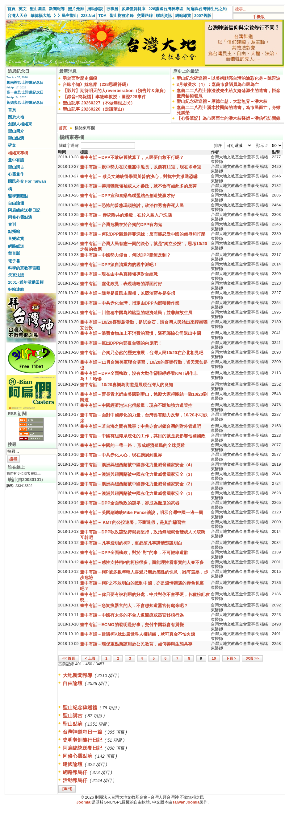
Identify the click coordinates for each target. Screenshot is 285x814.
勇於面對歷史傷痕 (80, 78)
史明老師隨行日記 (82, 740)
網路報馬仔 (75, 772)
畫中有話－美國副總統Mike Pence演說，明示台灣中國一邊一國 (141, 512)
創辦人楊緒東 (20, 124)
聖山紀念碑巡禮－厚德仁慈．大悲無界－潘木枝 (222, 101)
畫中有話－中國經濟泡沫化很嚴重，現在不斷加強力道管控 (136, 405)
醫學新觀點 (18, 196)
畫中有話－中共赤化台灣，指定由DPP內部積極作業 (130, 303)
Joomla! (84, 802)
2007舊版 (202, 15)
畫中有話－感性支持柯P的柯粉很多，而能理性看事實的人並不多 (142, 562)
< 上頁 (90, 658)
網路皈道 (16, 246)
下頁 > (231, 658)
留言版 (14, 253)
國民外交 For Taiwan (27, 181)
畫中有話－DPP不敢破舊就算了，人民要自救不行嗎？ (132, 157)
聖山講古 (16, 167)
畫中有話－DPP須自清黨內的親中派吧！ (119, 264)
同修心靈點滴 (20, 217)
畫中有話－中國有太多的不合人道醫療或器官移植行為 (132, 615)
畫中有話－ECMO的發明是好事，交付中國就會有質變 (132, 624)
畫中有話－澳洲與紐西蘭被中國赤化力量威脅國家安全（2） (137, 483)
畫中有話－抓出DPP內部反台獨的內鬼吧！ (121, 343)
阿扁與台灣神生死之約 (207, 8)
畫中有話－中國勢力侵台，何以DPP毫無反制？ (125, 255)
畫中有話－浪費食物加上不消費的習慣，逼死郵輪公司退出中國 (140, 333)
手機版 (259, 16)
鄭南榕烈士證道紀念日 (25, 82)
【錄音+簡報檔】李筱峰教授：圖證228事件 (104, 96)
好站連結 (16, 289)
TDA (102, 15)
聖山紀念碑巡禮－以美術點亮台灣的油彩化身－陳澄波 (228, 78)
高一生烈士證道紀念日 (25, 92)
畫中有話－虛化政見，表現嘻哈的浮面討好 (121, 283)
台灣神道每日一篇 (82, 732)
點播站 (14, 231)
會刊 (12, 224)
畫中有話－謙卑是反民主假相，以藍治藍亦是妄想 (127, 293)
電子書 (14, 261)
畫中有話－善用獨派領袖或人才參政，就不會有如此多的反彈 (138, 186)
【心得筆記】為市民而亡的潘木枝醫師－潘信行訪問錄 (228, 118)
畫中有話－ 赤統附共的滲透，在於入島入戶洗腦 (126, 215)
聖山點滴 (16, 138)
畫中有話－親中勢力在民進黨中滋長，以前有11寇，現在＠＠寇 (141, 166)
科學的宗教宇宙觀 (24, 268)
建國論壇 (72, 764)
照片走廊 (76, 8)
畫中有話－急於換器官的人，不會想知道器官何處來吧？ (134, 605)
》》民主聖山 (66, 15)
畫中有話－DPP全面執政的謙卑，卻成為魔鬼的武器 (130, 502)
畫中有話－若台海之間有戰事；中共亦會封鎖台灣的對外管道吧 (140, 426)
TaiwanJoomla (186, 802)
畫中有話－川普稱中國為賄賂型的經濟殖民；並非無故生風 (136, 312)
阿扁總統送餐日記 (24, 210)
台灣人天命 (17, 15)
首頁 (11, 8)
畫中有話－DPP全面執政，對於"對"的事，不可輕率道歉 (134, 552)
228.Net (88, 15)
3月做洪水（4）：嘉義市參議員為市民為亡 (218, 84)
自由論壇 (16, 203)
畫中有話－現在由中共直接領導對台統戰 (119, 274)
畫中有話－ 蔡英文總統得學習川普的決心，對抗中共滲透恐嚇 (139, 176)
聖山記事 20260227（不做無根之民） (99, 102)
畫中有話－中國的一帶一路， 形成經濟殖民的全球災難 (132, 445)
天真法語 (16, 275)
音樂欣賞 (16, 238)
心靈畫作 (16, 174)
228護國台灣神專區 (166, 8)
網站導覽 (183, 15)
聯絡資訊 (164, 15)
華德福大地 (41, 15)
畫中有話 (16, 160)
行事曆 (112, 8)
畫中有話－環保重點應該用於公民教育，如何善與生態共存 (136, 644)
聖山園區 (38, 8)
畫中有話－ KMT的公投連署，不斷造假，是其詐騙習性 (133, 522)
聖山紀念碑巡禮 (80, 707)
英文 (23, 8)
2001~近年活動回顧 (26, 282)
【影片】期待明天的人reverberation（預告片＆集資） (115, 90)
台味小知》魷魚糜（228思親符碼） (96, 84)
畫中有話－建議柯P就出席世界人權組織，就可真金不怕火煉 (137, 634)
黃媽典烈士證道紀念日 (25, 102)
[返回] (67, 789)
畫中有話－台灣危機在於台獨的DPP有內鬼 (121, 224)
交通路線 (145, 15)
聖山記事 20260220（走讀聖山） (94, 109)
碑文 (12, 145)
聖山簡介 (16, 131)
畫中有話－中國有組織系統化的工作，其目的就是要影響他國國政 (142, 435)
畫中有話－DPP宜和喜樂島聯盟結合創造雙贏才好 (127, 195)
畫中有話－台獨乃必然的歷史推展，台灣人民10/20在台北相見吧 (141, 352)
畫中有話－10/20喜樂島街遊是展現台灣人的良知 (126, 384)
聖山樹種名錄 (122, 15)
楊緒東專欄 (18, 153)
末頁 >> (252, 658)
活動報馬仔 (75, 780)
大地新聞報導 (77, 675)
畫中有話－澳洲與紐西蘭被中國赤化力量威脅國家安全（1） (137, 493)
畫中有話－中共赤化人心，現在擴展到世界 (121, 454)
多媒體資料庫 (133, 8)
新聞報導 (57, 8)
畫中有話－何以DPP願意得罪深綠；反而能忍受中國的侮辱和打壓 (143, 234)
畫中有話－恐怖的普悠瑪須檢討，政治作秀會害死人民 (132, 205)
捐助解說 (95, 8)
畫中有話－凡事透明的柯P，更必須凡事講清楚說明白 (131, 543)
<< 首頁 (68, 658)
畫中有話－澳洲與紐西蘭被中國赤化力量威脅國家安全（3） (137, 474)
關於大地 (16, 117)
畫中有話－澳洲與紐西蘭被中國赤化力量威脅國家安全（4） (137, 464)
